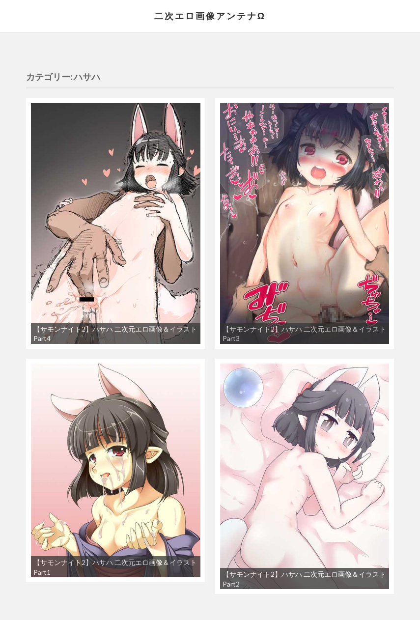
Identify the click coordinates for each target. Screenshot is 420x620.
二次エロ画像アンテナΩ (210, 15)
